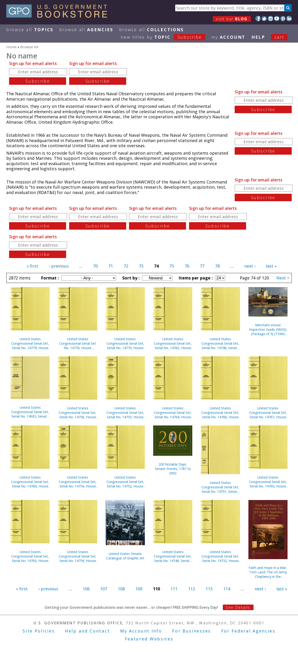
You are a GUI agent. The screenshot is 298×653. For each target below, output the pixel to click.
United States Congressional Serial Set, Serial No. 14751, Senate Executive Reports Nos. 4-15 (220, 487)
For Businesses (191, 631)
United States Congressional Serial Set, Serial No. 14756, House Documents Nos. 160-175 (77, 412)
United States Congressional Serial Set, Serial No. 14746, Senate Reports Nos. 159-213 (220, 343)
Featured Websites (149, 639)
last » (271, 266)
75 (171, 266)
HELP (258, 37)
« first (32, 266)
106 (86, 589)
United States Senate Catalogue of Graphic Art (125, 555)
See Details (238, 607)
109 (138, 589)
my (228, 37)
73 (141, 266)
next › (249, 266)
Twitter (264, 18)
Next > (282, 278)
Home (11, 46)
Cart (279, 37)
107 (103, 589)
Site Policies (39, 631)
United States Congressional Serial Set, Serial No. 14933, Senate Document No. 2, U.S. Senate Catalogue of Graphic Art (30, 411)
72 (126, 266)
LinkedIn (289, 18)
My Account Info (141, 631)
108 (121, 589)
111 (173, 589)
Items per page (195, 278)
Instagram (270, 18)
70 (95, 266)
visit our (232, 18)
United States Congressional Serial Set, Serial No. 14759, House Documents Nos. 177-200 (77, 556)
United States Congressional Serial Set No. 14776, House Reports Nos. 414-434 (77, 343)
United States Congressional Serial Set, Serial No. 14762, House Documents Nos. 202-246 (172, 343)
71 (110, 266)
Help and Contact (87, 631)
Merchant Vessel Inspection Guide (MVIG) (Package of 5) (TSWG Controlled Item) (268, 329)
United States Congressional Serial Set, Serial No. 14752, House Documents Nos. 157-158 (125, 481)
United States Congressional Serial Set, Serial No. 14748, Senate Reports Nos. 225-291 (173, 556)
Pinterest (283, 18)
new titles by (166, 37)
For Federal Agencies (248, 631)
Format (49, 278)
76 (187, 266)
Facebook (258, 18)
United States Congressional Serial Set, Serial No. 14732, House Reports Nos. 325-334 (220, 556)
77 (202, 266)
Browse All (29, 29)
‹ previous (59, 266)
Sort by (130, 278)
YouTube (276, 18)
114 (226, 589)
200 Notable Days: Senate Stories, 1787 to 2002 (173, 468)
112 (191, 589)
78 (217, 266)
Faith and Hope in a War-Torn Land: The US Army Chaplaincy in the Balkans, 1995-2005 (268, 572)
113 (209, 589)
